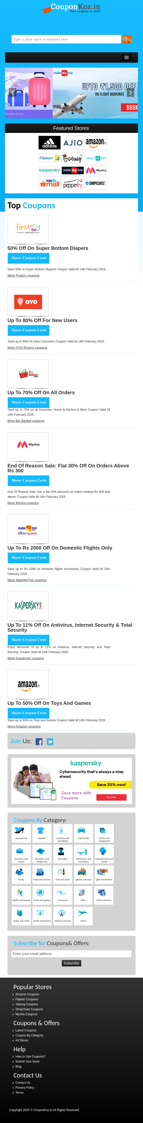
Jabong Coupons (26, 1004)
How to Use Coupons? (30, 1056)
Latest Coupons (25, 1030)
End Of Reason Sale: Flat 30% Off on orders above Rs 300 (68, 468)
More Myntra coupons (23, 503)
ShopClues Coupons (29, 1009)
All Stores (21, 1040)
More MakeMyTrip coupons (27, 580)
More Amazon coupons (24, 726)
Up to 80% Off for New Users (42, 320)
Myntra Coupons (26, 1014)
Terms (19, 1092)
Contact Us (22, 1082)
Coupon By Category (29, 1035)
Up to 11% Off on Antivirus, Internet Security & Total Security (69, 627)
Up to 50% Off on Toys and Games (49, 703)
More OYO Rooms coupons (27, 347)
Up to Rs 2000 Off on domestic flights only (59, 548)
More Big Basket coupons (25, 421)
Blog (18, 1066)
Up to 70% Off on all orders (41, 392)
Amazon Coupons (27, 994)
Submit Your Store (27, 1061)
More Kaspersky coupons (25, 658)
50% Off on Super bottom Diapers (47, 248)
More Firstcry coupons (23, 275)
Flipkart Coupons (26, 999)
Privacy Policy (24, 1087)
